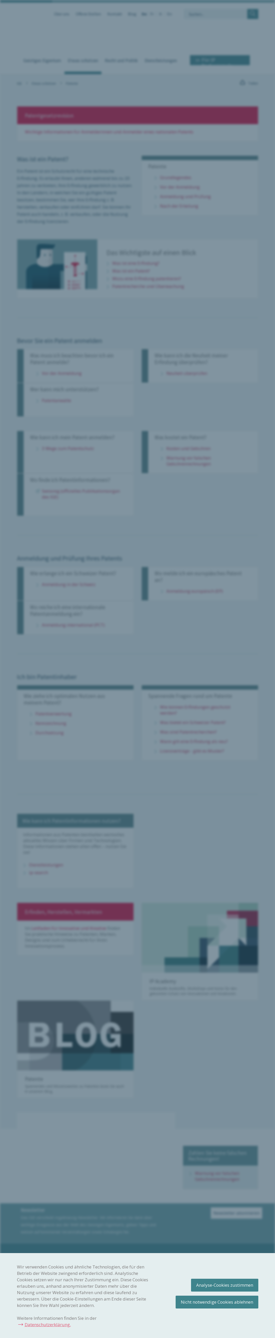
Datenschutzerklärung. (48, 1324)
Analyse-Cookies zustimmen (224, 1285)
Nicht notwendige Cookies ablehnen (217, 1302)
